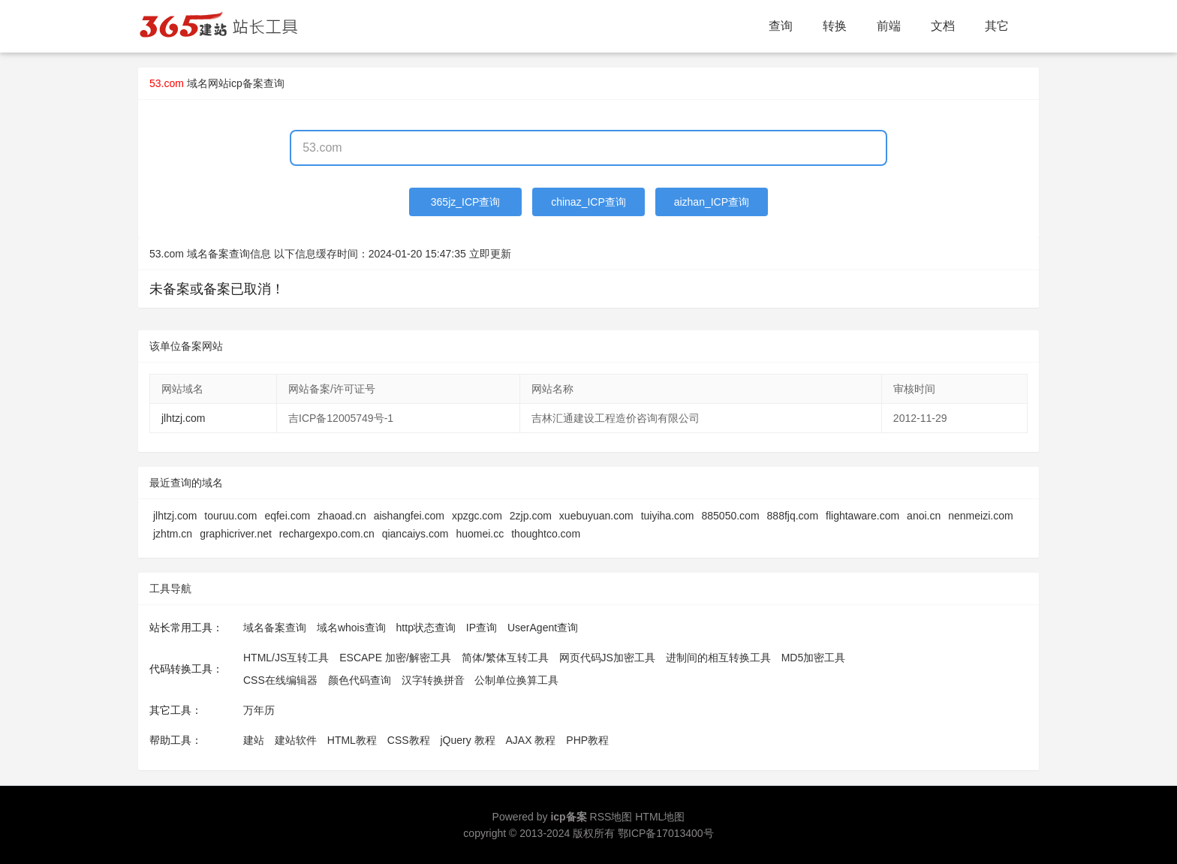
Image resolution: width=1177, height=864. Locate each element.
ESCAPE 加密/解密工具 (395, 658)
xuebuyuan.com (596, 516)
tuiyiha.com (667, 516)
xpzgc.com (477, 516)
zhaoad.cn (342, 516)
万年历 (259, 710)
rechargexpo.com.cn (327, 534)
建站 (253, 740)
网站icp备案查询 (246, 83)
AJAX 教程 (531, 740)
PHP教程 (587, 740)
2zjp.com (531, 516)
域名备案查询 (274, 628)
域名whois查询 (351, 628)
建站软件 (296, 740)
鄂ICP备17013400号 (666, 833)
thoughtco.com (545, 534)
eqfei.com (287, 516)
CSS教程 (408, 740)
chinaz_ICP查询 (588, 202)
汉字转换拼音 (433, 680)
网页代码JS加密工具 (607, 658)
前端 (889, 26)
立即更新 (490, 254)
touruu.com (230, 516)
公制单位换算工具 (516, 680)
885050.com (731, 516)
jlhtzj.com (183, 418)
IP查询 (481, 628)
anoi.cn (924, 516)
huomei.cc (480, 534)
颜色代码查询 (359, 680)
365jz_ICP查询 (466, 202)
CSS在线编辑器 (280, 680)
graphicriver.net (236, 534)
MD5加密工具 (813, 658)
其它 (997, 26)
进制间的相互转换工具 (718, 658)
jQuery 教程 (467, 740)
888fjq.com (792, 516)
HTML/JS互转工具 (286, 658)
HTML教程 (352, 740)
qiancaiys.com (415, 534)
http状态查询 (426, 628)
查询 (781, 26)
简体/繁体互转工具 (505, 658)
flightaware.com (862, 516)
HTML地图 (660, 817)
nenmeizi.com (980, 516)
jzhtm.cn (172, 534)
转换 (835, 26)
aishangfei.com (409, 516)
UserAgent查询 (542, 628)
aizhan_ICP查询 (711, 202)
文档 (943, 26)
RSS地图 (611, 817)
